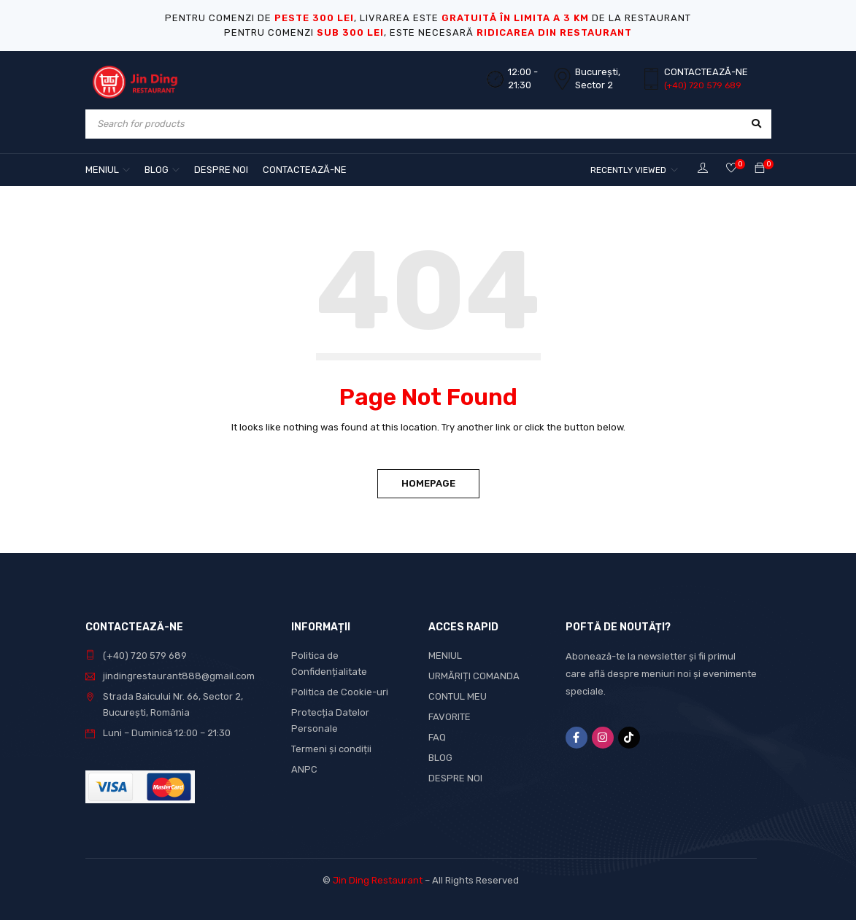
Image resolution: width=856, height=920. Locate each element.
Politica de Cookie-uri (339, 692)
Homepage (428, 483)
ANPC (304, 769)
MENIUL (445, 655)
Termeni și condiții (331, 748)
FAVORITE (449, 716)
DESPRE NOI (455, 778)
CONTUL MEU (457, 696)
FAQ (437, 737)
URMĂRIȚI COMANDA (474, 675)
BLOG (440, 757)
